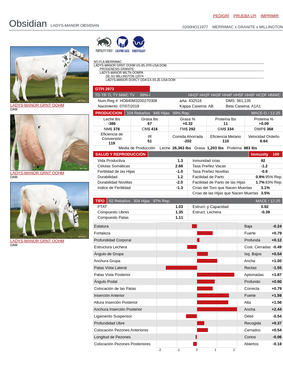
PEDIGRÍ (221, 16)
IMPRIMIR (270, 16)
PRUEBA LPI (244, 16)
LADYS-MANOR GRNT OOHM (37, 105)
